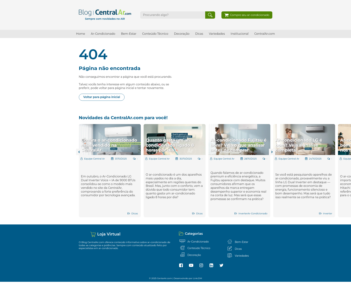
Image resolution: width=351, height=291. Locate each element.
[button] (246, 15)
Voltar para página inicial (101, 97)
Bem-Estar (128, 33)
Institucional (239, 33)
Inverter (242, 213)
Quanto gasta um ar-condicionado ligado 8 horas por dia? (170, 145)
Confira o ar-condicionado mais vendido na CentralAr (109, 145)
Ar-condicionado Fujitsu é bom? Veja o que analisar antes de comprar (239, 145)
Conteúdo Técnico (155, 33)
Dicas (199, 33)
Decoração (181, 33)
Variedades (217, 33)
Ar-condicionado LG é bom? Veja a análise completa (298, 145)
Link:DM (197, 278)
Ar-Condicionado (103, 33)
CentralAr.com (264, 33)
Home (80, 33)
